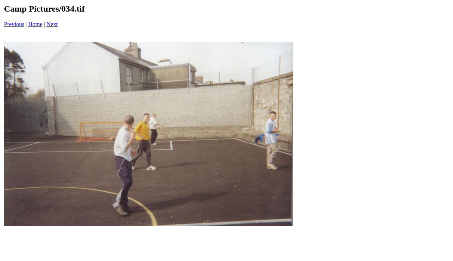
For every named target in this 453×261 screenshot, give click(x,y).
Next (52, 24)
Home (35, 24)
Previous (14, 24)
